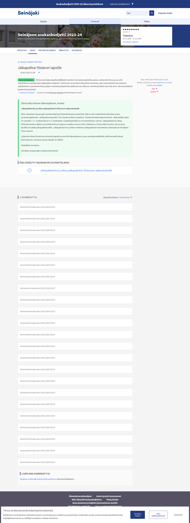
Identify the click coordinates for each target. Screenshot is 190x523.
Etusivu (43, 21)
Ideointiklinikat (47, 50)
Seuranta (77, 50)
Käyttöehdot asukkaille (79, 506)
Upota (154, 92)
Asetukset (178, 514)
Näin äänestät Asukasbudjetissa (87, 499)
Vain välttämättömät (158, 514)
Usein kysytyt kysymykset (108, 496)
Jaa (154, 88)
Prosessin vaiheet (130, 41)
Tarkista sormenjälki (154, 85)
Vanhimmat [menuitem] (124, 197)
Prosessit (95, 21)
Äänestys (64, 50)
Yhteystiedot (112, 499)
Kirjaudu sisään (165, 13)
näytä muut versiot (164, 82)
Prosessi (22, 50)
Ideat (32, 50)
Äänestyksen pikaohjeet (80, 496)
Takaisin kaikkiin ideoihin (30, 61)
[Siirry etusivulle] (30, 13)
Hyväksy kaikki (137, 514)
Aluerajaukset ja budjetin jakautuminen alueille (95, 503)
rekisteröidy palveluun (47, 479)
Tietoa (146, 21)
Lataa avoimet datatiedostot (108, 506)
